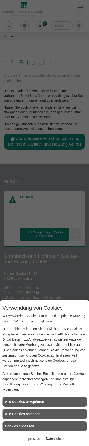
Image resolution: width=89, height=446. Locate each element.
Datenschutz (55, 439)
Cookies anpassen (19, 426)
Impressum (33, 439)
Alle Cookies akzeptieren (24, 402)
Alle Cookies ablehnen (22, 414)
